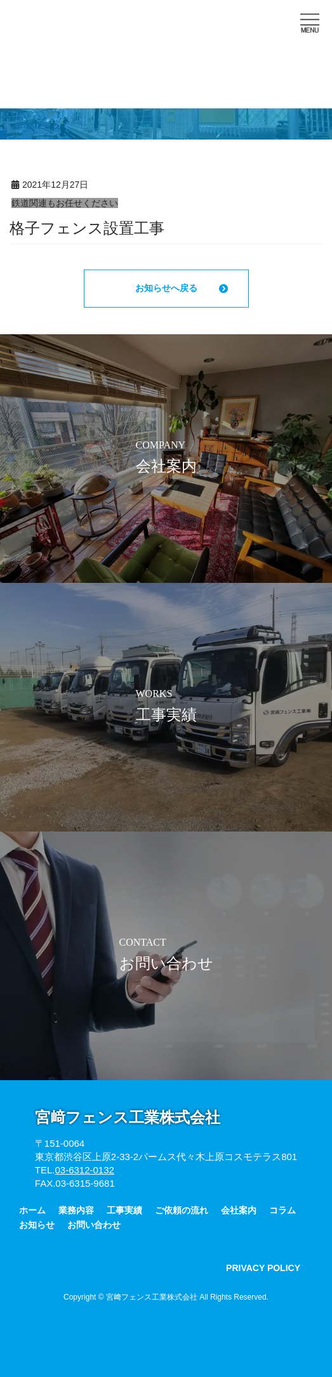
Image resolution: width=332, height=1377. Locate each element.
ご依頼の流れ (181, 1210)
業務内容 (76, 1210)
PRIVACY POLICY (263, 1268)
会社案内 (238, 1210)
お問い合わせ (94, 1225)
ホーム (32, 1210)
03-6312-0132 (84, 1170)
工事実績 (124, 1210)
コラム (282, 1210)
